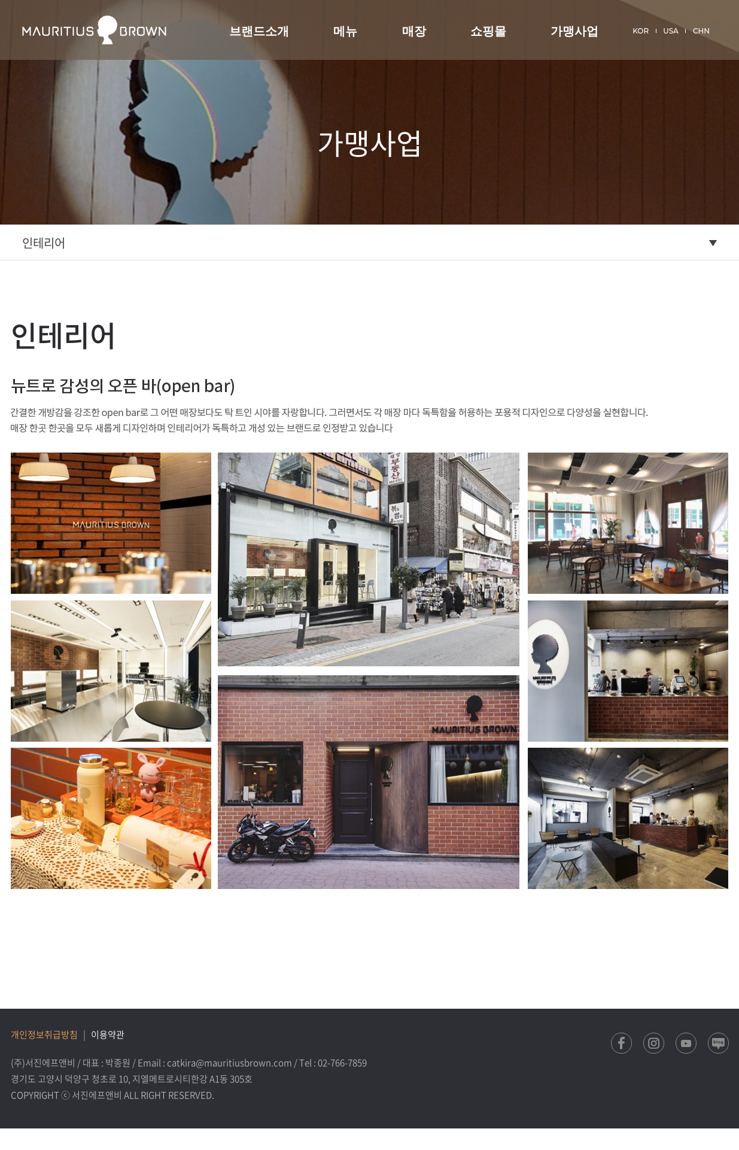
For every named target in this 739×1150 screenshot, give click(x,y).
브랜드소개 (259, 31)
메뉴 (345, 31)
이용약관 (107, 1034)
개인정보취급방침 (44, 1034)
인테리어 (43, 242)
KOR (640, 30)
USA (671, 30)
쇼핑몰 (488, 31)
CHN (701, 30)
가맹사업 (574, 31)
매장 (414, 31)
